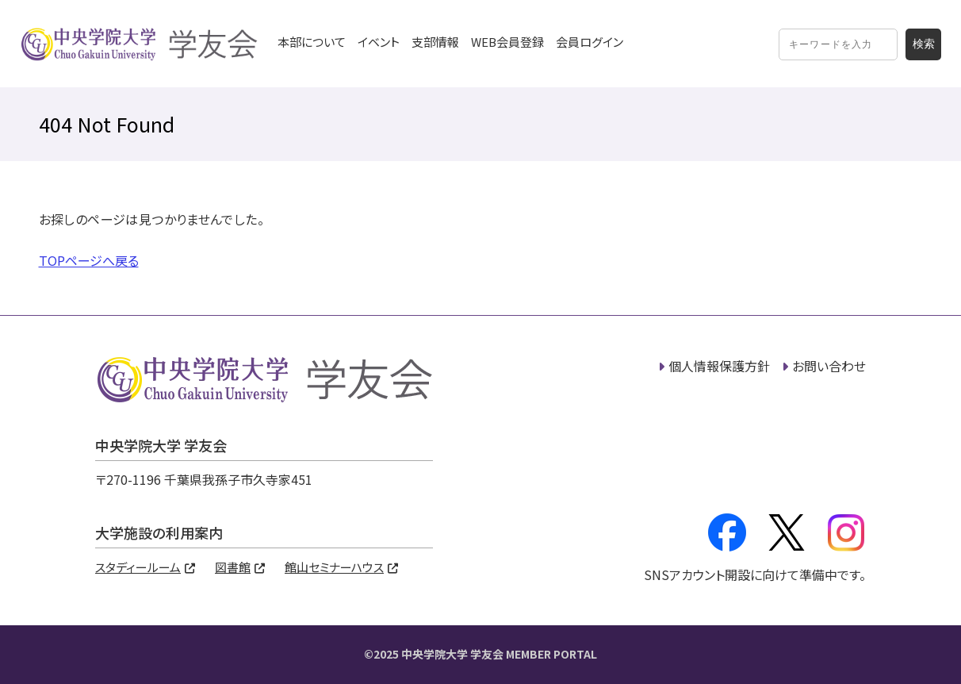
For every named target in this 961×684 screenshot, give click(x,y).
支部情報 (435, 41)
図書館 (233, 567)
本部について (312, 41)
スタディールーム (138, 567)
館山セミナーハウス (334, 567)
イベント (379, 41)
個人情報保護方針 (719, 365)
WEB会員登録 (507, 41)
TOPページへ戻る (89, 260)
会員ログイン (589, 41)
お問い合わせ (829, 365)
